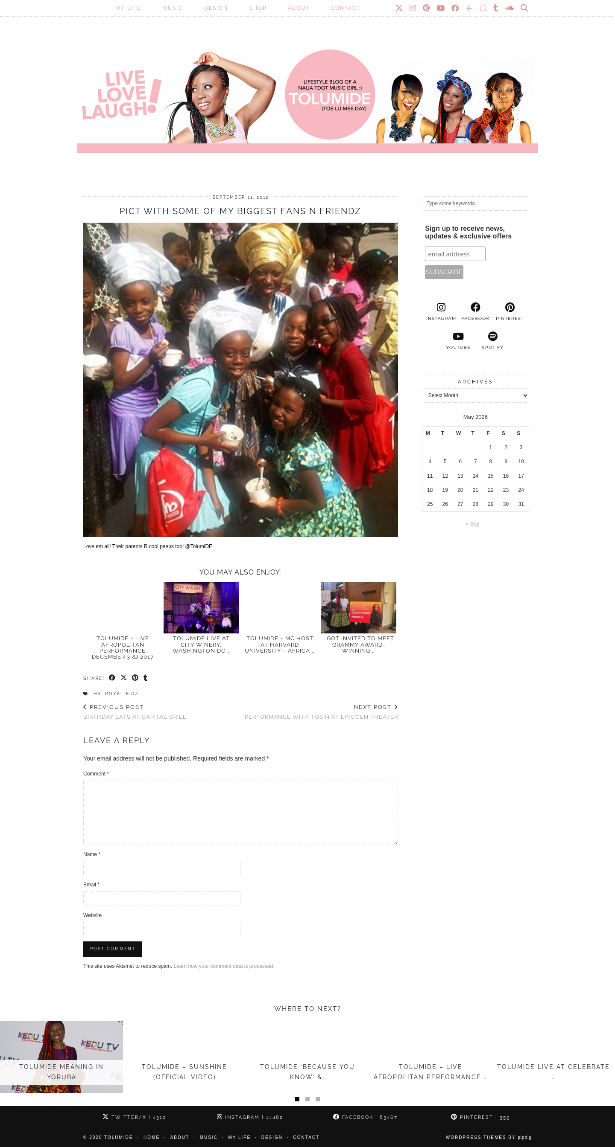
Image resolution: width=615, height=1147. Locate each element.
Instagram (250, 1117)
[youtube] (458, 341)
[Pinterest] (426, 8)
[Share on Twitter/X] (124, 678)
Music (172, 8)
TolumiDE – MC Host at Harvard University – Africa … (280, 644)
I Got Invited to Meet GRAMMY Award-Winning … (358, 644)
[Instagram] (413, 8)
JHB (96, 693)
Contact (345, 8)
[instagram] (441, 312)
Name (91, 854)
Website (92, 915)
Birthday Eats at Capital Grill (135, 712)
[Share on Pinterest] (135, 678)
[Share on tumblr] (146, 678)
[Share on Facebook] (112, 678)
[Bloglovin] (469, 8)
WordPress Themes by (489, 1137)
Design (216, 8)
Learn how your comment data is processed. (223, 966)
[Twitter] (399, 8)
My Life (128, 8)
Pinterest (480, 1117)
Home (152, 1137)
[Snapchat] (483, 8)
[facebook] (475, 312)
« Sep (472, 524)
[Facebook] (455, 8)
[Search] (525, 8)
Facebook (365, 1117)
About (299, 8)
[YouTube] (440, 8)
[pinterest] (510, 312)
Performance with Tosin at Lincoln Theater (321, 712)
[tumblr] (496, 8)
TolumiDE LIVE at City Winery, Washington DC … (201, 644)
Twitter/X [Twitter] (134, 1117)
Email (91, 885)
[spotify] (492, 341)
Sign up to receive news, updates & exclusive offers (468, 232)
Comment (96, 774)
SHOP (257, 8)
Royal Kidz (121, 693)
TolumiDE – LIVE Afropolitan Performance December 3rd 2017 (123, 647)
